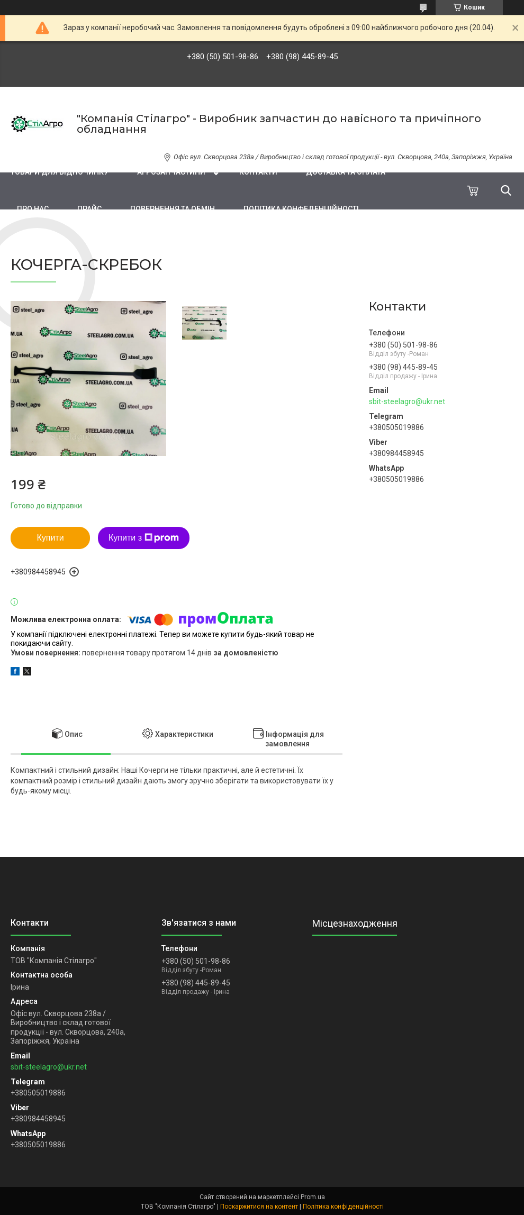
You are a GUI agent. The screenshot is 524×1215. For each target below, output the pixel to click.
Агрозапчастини (171, 172)
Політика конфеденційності (301, 209)
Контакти (258, 172)
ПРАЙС (89, 209)
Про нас (33, 209)
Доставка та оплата (345, 172)
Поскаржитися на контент (259, 1206)
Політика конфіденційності (343, 1206)
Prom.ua (313, 1197)
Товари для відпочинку (60, 172)
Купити (50, 537)
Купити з (144, 538)
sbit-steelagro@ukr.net (407, 401)
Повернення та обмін (172, 209)
